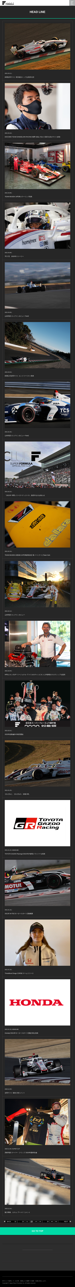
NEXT (66, 1221)
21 (27, 1221)
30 (48, 1221)
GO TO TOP (37, 1231)
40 (52, 1221)
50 (56, 1221)
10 (15, 1221)
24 (40, 1221)
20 (23, 1221)
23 (36, 1221)
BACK (9, 1221)
